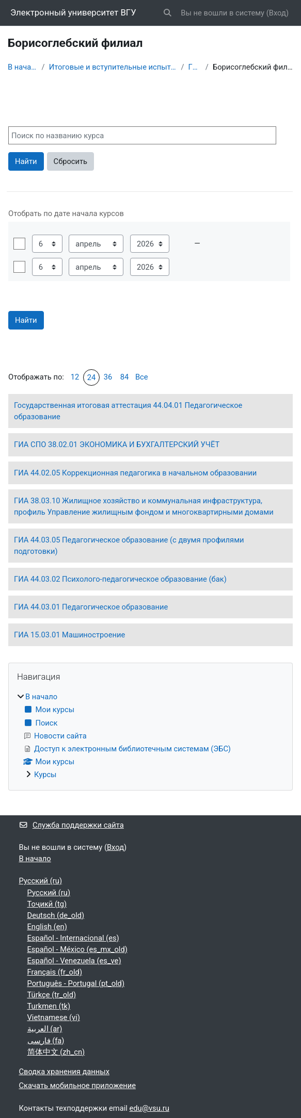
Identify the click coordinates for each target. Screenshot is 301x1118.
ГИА (194, 67)
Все (141, 377)
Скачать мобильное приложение (77, 1085)
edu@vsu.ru (149, 1108)
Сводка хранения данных (64, 1071)
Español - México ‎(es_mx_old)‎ (77, 949)
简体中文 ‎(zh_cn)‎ (56, 1052)
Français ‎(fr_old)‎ (55, 972)
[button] (167, 13)
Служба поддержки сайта (71, 825)
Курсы (45, 774)
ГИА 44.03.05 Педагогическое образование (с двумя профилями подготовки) (129, 545)
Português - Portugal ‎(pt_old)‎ (76, 983)
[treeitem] (150, 735)
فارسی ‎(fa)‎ (46, 1040)
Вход (277, 13)
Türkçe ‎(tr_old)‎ (51, 994)
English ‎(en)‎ (47, 926)
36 (108, 377)
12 (75, 377)
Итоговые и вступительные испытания (113, 67)
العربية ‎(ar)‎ (44, 1028)
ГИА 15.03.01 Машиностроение (69, 634)
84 (124, 377)
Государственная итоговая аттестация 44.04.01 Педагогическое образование (128, 411)
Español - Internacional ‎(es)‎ (73, 938)
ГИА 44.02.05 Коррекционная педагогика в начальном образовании (135, 473)
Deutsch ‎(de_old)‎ (56, 915)
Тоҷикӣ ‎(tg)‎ (47, 904)
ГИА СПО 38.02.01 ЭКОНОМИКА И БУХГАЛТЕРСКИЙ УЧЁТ (116, 444)
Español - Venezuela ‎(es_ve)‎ (74, 960)
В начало (23, 67)
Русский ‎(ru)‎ (40, 880)
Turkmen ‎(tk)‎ (49, 1006)
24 (91, 377)
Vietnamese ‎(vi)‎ (53, 1017)
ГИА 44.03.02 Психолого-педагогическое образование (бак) (120, 579)
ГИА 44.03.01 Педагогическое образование (91, 607)
